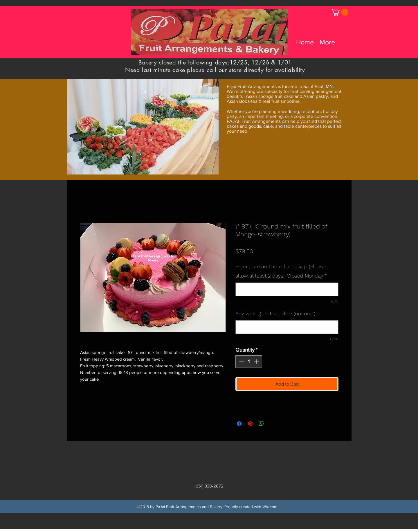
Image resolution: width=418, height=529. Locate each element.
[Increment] (256, 362)
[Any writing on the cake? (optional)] (287, 327)
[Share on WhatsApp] (261, 423)
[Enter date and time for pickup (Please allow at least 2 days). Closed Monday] (287, 289)
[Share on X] (272, 423)
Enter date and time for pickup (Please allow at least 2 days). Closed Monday (281, 271)
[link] (339, 12)
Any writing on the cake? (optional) (275, 313)
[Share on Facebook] (239, 423)
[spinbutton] (248, 362)
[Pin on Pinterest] (250, 423)
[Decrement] (240, 362)
